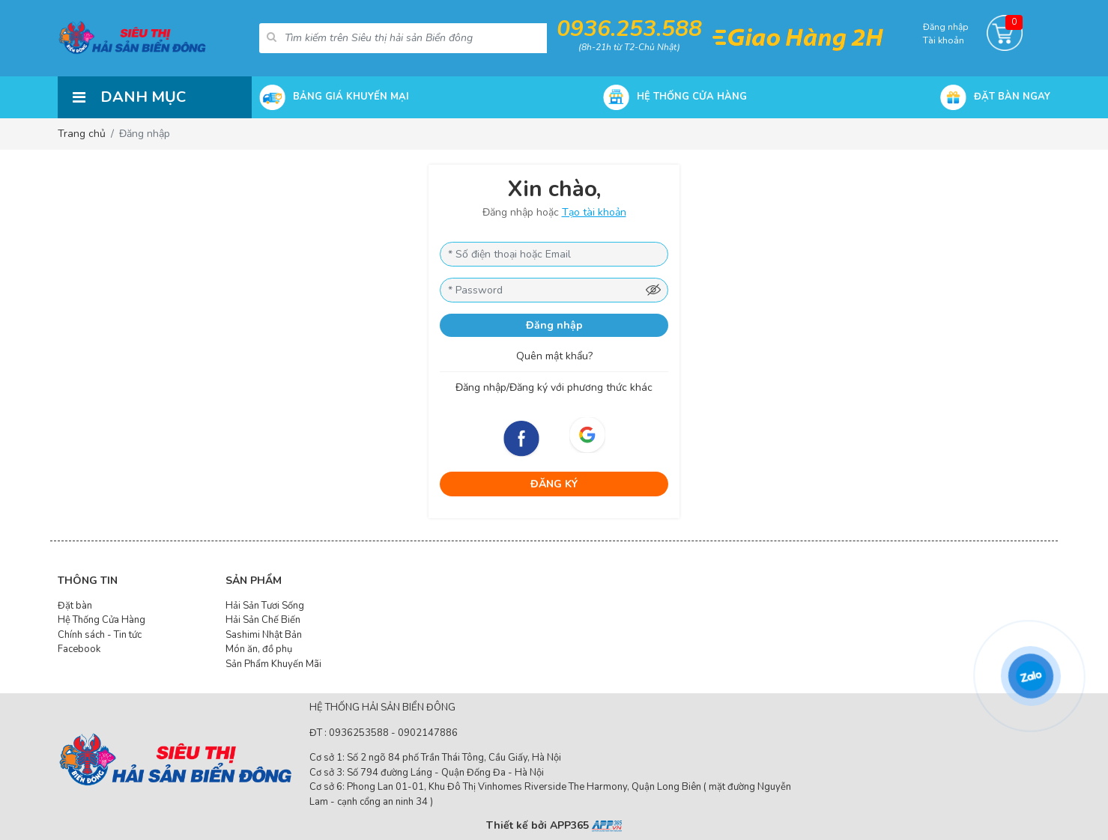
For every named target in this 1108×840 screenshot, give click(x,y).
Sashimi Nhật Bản (263, 635)
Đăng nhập (554, 325)
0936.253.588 (629, 28)
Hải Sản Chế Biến (262, 620)
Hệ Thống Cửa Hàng (101, 620)
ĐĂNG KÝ (554, 484)
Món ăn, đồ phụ (258, 649)
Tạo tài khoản (594, 212)
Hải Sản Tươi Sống (264, 605)
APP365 (586, 825)
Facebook (79, 649)
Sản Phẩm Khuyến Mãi (273, 664)
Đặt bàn (75, 605)
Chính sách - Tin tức (100, 635)
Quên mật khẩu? (554, 356)
